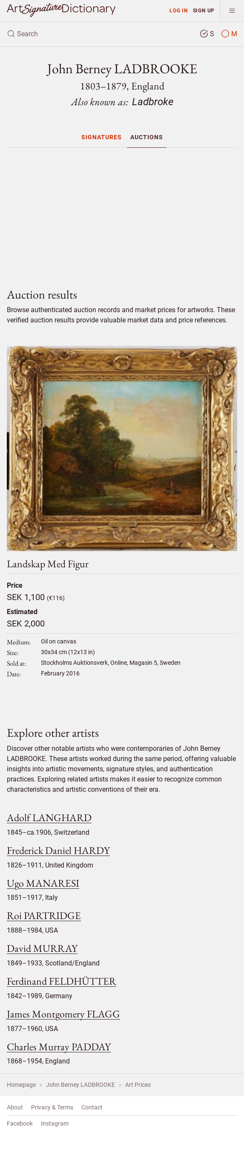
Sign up (204, 10)
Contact (92, 1107)
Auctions (146, 137)
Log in (178, 10)
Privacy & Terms (52, 1107)
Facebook (20, 1123)
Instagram (55, 1123)
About (15, 1107)
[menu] (232, 11)
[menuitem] (101, 137)
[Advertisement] (122, 214)
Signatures (101, 137)
